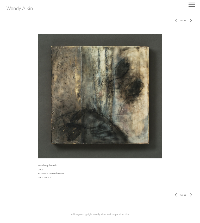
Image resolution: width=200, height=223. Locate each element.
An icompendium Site (118, 214)
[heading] (20, 9)
